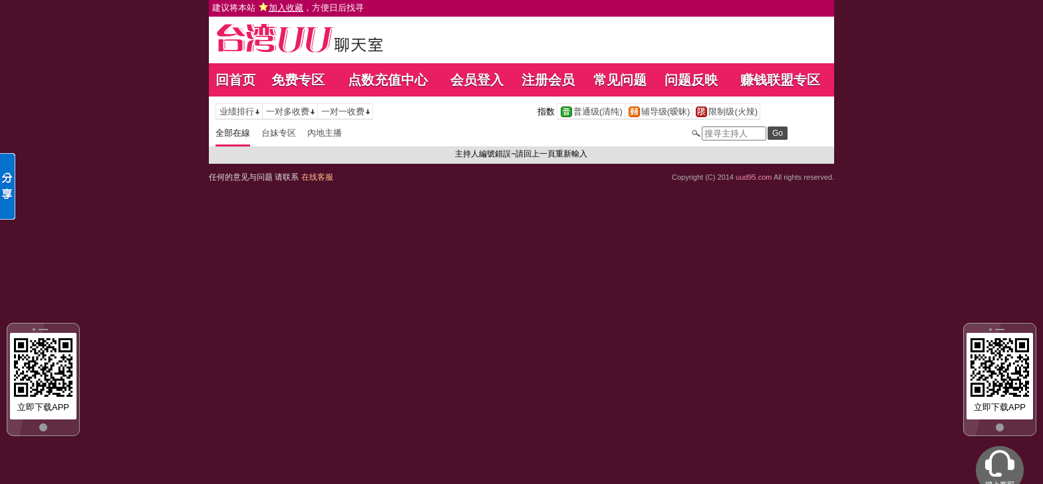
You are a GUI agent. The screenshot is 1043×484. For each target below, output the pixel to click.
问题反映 (691, 80)
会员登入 (477, 80)
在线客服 (317, 177)
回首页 (235, 80)
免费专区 (298, 80)
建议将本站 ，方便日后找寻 (288, 8)
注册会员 (548, 80)
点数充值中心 (388, 80)
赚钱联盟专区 (780, 80)
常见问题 (620, 80)
